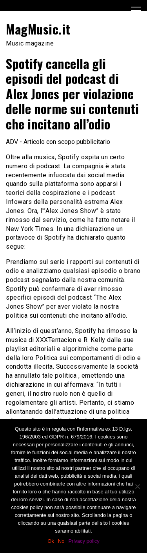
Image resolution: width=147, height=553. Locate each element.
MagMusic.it (38, 29)
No (61, 541)
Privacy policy (83, 541)
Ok (50, 541)
